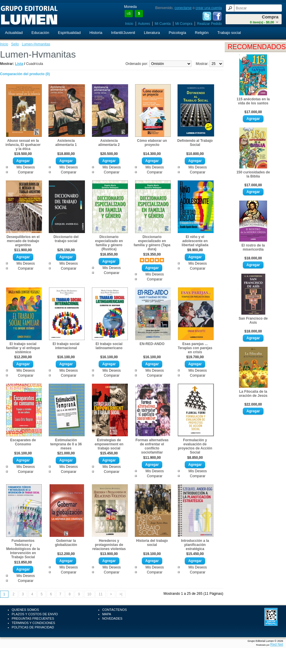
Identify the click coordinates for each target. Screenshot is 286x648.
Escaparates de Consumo (23, 442)
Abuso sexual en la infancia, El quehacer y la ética (23, 145)
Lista (19, 64)
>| (120, 594)
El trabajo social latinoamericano (108, 346)
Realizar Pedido (209, 24)
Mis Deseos (25, 167)
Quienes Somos (25, 609)
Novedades (112, 618)
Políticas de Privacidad (33, 627)
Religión (202, 32)
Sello (15, 44)
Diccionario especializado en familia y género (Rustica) (109, 243)
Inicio (129, 24)
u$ (128, 13)
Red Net (276, 644)
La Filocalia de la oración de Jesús (253, 394)
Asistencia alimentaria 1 (65, 143)
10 (89, 594)
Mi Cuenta (163, 24)
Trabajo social (229, 32)
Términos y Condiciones (33, 623)
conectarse (183, 8)
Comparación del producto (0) (25, 74)
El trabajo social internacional (66, 346)
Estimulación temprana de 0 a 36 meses (66, 444)
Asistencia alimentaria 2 (109, 143)
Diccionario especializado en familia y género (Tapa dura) (152, 243)
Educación (40, 32)
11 (100, 594)
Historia (95, 32)
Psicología (177, 32)
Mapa (106, 614)
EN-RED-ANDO (151, 344)
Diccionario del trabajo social (66, 239)
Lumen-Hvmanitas (36, 44)
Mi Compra (184, 24)
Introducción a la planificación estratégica (195, 545)
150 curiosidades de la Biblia (253, 174)
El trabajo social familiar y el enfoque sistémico (23, 348)
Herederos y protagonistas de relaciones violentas (109, 545)
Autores (144, 24)
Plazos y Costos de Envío (35, 614)
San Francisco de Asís (253, 320)
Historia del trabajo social (152, 543)
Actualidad (14, 32)
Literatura (152, 32)
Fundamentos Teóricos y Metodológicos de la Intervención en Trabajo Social (23, 549)
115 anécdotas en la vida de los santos (253, 101)
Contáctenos (114, 609)
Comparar (25, 172)
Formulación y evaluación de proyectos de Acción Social (195, 446)
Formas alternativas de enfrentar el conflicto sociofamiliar (151, 446)
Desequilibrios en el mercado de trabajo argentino (22, 241)
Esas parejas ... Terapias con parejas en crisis (195, 348)
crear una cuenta (209, 8)
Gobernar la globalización (66, 543)
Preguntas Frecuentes (33, 618)
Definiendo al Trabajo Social (195, 143)
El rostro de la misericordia (253, 247)
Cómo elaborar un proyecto (152, 143)
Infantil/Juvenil (123, 32)
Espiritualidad (69, 32)
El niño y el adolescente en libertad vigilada (195, 241)
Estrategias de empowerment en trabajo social (109, 444)
